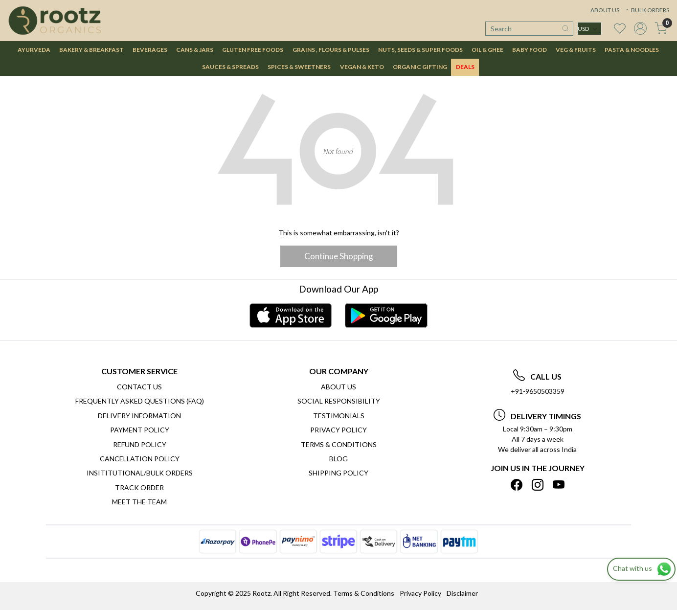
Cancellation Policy (140, 458)
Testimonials (338, 415)
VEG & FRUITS (576, 49)
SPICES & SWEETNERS (299, 66)
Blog (338, 458)
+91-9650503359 (537, 391)
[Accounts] (640, 28)
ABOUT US (604, 10)
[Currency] (589, 28)
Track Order (139, 487)
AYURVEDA (34, 49)
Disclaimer (462, 593)
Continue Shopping (338, 256)
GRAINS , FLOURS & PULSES (331, 49)
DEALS (465, 66)
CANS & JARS (194, 49)
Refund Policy (139, 444)
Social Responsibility (338, 401)
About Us (338, 387)
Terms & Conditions (339, 444)
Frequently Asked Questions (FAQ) (139, 401)
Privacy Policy (338, 430)
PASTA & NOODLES (632, 49)
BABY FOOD (529, 49)
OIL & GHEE (487, 49)
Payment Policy (139, 430)
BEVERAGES (150, 49)
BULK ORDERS (646, 10)
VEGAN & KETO (362, 66)
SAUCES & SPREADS (230, 66)
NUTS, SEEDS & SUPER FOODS (420, 49)
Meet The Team (139, 501)
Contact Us (139, 387)
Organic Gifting (420, 66)
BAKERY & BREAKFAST (91, 49)
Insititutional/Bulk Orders (140, 473)
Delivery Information (139, 415)
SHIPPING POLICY (338, 473)
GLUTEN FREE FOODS (252, 49)
